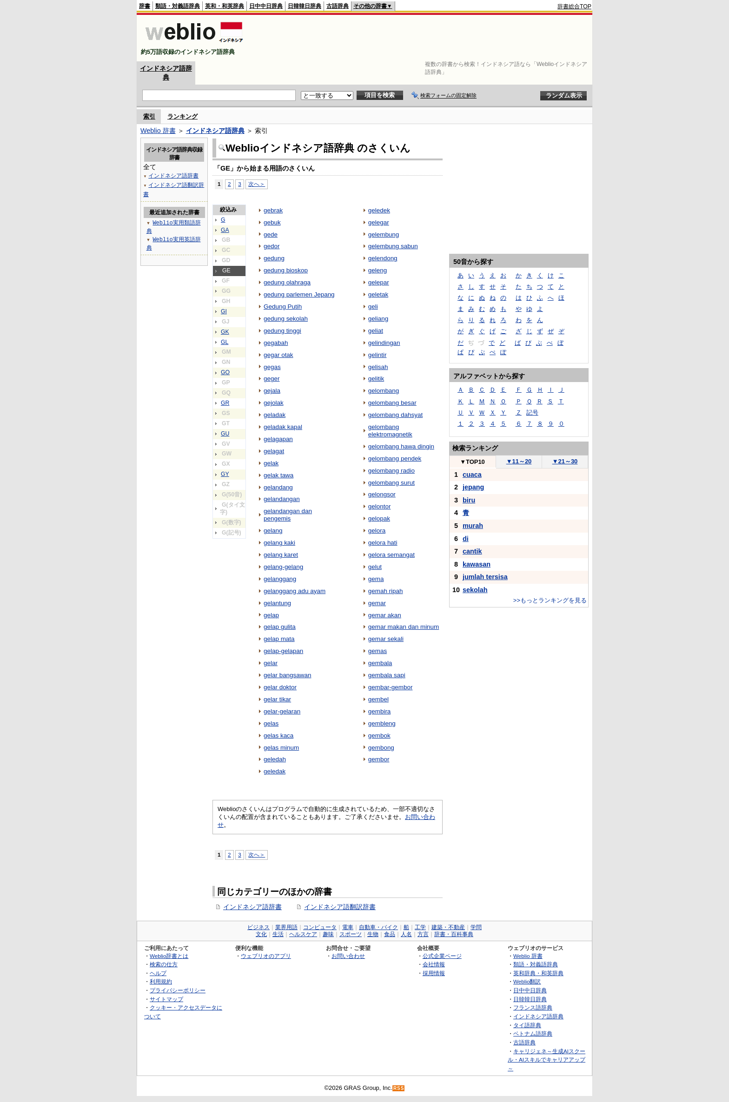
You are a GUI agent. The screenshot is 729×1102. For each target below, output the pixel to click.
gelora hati (383, 542)
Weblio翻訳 (527, 981)
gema (376, 578)
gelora (376, 530)
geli (373, 306)
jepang (473, 487)
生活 (278, 934)
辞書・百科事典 (453, 934)
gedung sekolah (286, 318)
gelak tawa (278, 475)
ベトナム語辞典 (532, 1033)
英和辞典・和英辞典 (538, 973)
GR (225, 403)
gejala (272, 390)
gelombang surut (391, 482)
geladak (274, 414)
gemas (377, 650)
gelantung (277, 603)
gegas (272, 366)
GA (225, 230)
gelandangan (282, 498)
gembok (379, 735)
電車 (347, 927)
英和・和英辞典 (224, 6)
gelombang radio (391, 470)
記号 (532, 412)
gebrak (273, 210)
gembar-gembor (390, 687)
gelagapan (278, 439)
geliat (375, 330)
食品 (389, 934)
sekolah (475, 590)
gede (271, 234)
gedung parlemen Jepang (299, 294)
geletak (378, 294)
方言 (423, 934)
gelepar (378, 282)
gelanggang (280, 578)
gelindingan (384, 342)
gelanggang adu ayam (294, 590)
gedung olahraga (287, 282)
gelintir (377, 354)
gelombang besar (392, 402)
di (466, 538)
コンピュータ (320, 927)
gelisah (378, 366)
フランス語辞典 (532, 1007)
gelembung (383, 234)
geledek (379, 210)
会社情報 (434, 964)
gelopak (379, 518)
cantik (472, 551)
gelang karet (281, 554)
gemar (377, 603)
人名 (406, 934)
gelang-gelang (283, 566)
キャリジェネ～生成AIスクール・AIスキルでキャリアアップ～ (546, 1059)
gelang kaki (279, 542)
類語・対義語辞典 (177, 6)
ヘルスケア (303, 934)
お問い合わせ (348, 956)
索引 (149, 116)
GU (225, 433)
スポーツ (350, 934)
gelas (271, 723)
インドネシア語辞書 (252, 907)
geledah (275, 759)
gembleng (382, 723)
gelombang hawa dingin (401, 446)
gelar (271, 663)
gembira (379, 711)
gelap (271, 615)
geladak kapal (283, 426)
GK (225, 332)
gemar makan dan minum (403, 626)
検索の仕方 (164, 964)
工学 (420, 927)
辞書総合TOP (574, 6)
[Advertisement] (422, 38)
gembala (380, 663)
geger (271, 378)
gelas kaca (278, 735)
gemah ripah (385, 590)
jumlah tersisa (485, 577)
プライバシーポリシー (177, 990)
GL (224, 342)
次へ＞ (256, 184)
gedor (271, 246)
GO (225, 372)
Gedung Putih (283, 306)
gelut (375, 566)
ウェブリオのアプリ (266, 956)
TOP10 (472, 461)
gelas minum (281, 747)
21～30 (565, 461)
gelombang (383, 390)
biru (469, 500)
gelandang (278, 487)
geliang (378, 318)
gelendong (383, 258)
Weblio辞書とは (169, 956)
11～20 (519, 461)
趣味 (328, 934)
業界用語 (286, 927)
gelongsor (382, 494)
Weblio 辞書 (158, 130)
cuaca (472, 474)
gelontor (379, 506)
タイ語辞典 (527, 1025)
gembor (379, 759)
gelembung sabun (393, 246)
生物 (372, 934)
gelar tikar (277, 699)
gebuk (272, 222)
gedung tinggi (282, 330)
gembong (381, 747)
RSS (398, 1088)
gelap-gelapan (283, 650)
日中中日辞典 (266, 6)
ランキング (182, 116)
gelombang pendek (394, 458)
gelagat (274, 451)
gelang (273, 530)
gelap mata (279, 638)
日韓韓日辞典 (304, 6)
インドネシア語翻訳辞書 (340, 907)
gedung (274, 258)
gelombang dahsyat (395, 414)
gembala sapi (386, 675)
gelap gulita (280, 626)
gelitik (376, 378)
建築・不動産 (448, 927)
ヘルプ (158, 973)
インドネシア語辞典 (215, 130)
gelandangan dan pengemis (288, 515)
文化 (261, 934)
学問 (476, 927)
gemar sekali (386, 638)
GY (225, 474)
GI (224, 311)
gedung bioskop (286, 270)
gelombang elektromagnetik (390, 430)
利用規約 (161, 981)
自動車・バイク (378, 927)
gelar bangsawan (287, 675)
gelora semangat (391, 554)
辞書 (144, 6)
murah (473, 525)
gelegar (378, 222)
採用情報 (434, 973)
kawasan (476, 564)
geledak (274, 771)
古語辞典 (337, 6)
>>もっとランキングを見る (550, 600)
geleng (377, 270)
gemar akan (384, 615)
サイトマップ (166, 999)
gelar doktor (280, 687)
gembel (378, 699)
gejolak (274, 402)
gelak (271, 463)
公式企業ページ (442, 956)
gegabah (276, 342)
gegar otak (278, 354)
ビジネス (258, 927)
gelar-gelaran (282, 711)
